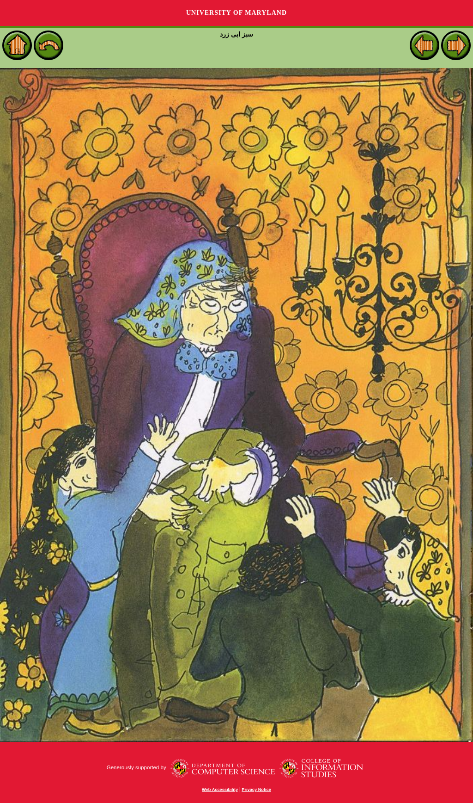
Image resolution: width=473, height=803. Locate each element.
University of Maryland (236, 12)
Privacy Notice (256, 789)
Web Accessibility (220, 789)
